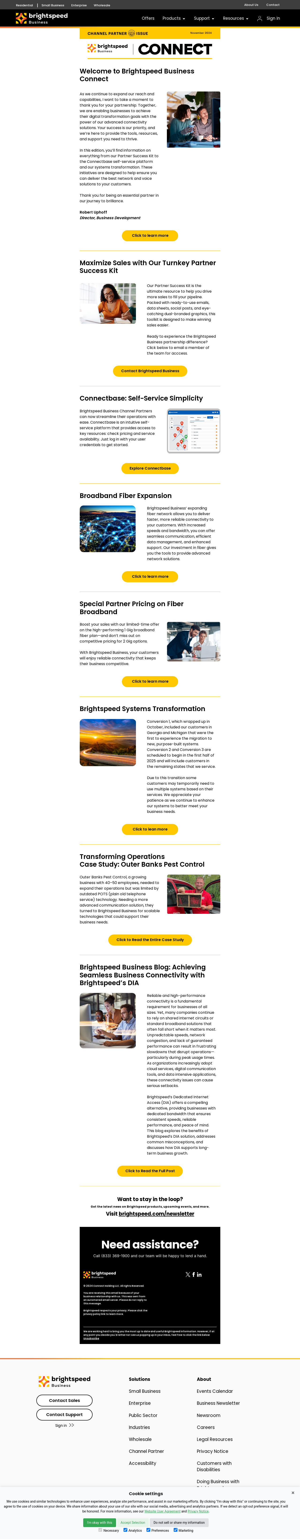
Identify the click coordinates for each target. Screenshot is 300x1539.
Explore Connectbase (150, 468)
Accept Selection (133, 1522)
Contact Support (64, 1414)
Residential (24, 5)
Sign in (64, 1425)
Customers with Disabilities (214, 1466)
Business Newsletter (218, 1403)
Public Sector (143, 1415)
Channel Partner (146, 1451)
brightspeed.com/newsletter (156, 1213)
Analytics (133, 1530)
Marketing (183, 1530)
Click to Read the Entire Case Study (150, 939)
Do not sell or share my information (179, 1522)
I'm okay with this (99, 1522)
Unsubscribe (91, 1338)
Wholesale (102, 5)
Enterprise (79, 5)
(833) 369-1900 (115, 1255)
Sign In (268, 18)
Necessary (108, 1530)
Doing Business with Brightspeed (218, 1484)
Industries (139, 1427)
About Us (251, 5)
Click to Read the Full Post (150, 1171)
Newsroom (209, 1415)
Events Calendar (215, 1391)
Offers (148, 18)
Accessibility (142, 1463)
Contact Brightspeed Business (150, 371)
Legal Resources (215, 1439)
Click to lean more (150, 829)
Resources (236, 18)
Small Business (52, 5)
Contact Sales (64, 1400)
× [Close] (293, 1492)
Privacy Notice (212, 1451)
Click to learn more (150, 235)
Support (204, 18)
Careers (206, 1427)
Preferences (157, 1530)
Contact (273, 5)
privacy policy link (94, 1314)
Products (174, 18)
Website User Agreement (162, 1511)
